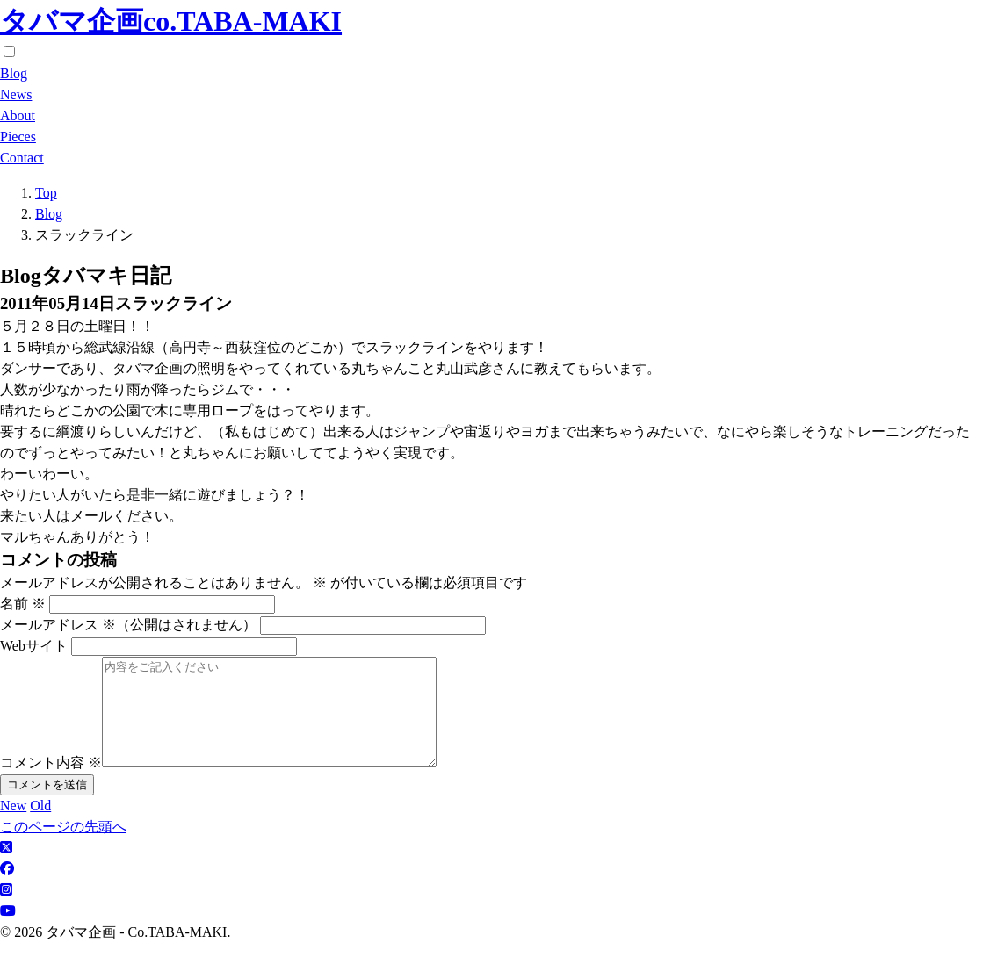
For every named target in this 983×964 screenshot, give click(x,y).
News (16, 94)
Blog (13, 73)
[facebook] (7, 889)
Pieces (18, 136)
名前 (23, 603)
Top (46, 192)
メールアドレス (128, 624)
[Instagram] (6, 910)
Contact (22, 157)
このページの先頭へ (63, 847)
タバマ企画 (171, 21)
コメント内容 (51, 783)
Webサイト (34, 645)
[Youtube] (8, 931)
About (17, 115)
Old (40, 826)
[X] (6, 868)
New (13, 826)
